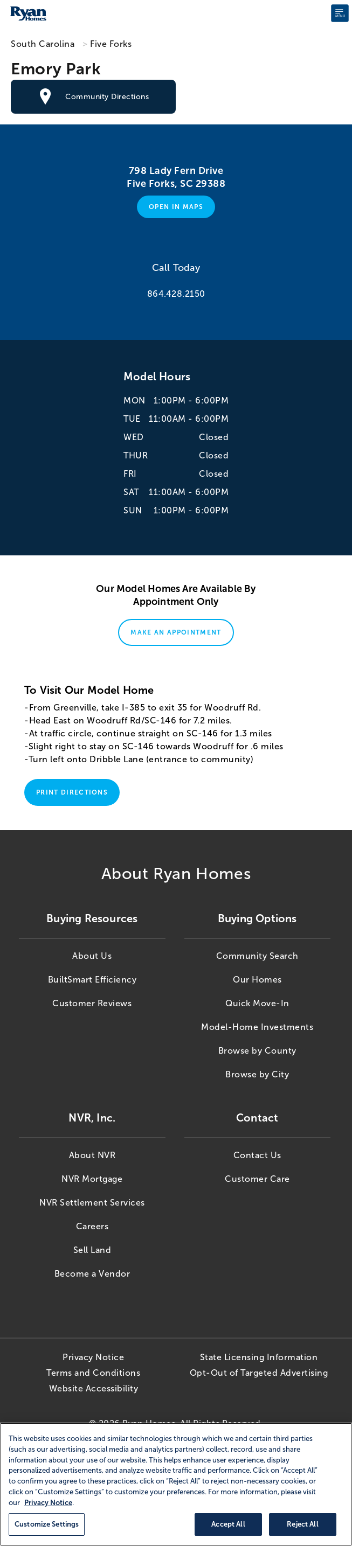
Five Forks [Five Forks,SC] (111, 43)
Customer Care (257, 1178)
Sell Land (92, 1250)
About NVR (92, 1155)
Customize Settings (47, 1524)
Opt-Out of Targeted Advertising (259, 1372)
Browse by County (257, 1050)
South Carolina (42, 43)
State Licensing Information (259, 1357)
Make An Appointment (175, 632)
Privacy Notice (93, 1357)
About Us (92, 955)
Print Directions (72, 792)
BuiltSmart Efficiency (92, 979)
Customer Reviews (92, 1003)
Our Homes (257, 979)
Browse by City (257, 1074)
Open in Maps (176, 207)
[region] (176, 1484)
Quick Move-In (257, 1003)
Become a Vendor (92, 1273)
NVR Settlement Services (92, 1202)
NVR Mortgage (91, 1178)
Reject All (302, 1524)
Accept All (228, 1524)
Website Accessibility (94, 1388)
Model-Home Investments (257, 1027)
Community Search (257, 955)
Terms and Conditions (93, 1372)
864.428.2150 (176, 293)
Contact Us (257, 1155)
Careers (92, 1226)
